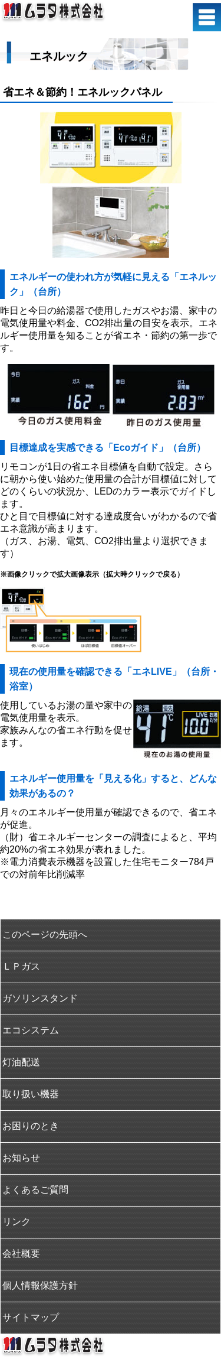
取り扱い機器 (30, 1094)
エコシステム (30, 1030)
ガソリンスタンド (40, 998)
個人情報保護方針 (40, 1285)
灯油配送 (21, 1062)
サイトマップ (30, 1317)
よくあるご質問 (35, 1190)
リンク (16, 1222)
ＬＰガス (21, 966)
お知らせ (21, 1158)
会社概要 (21, 1254)
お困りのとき (30, 1126)
